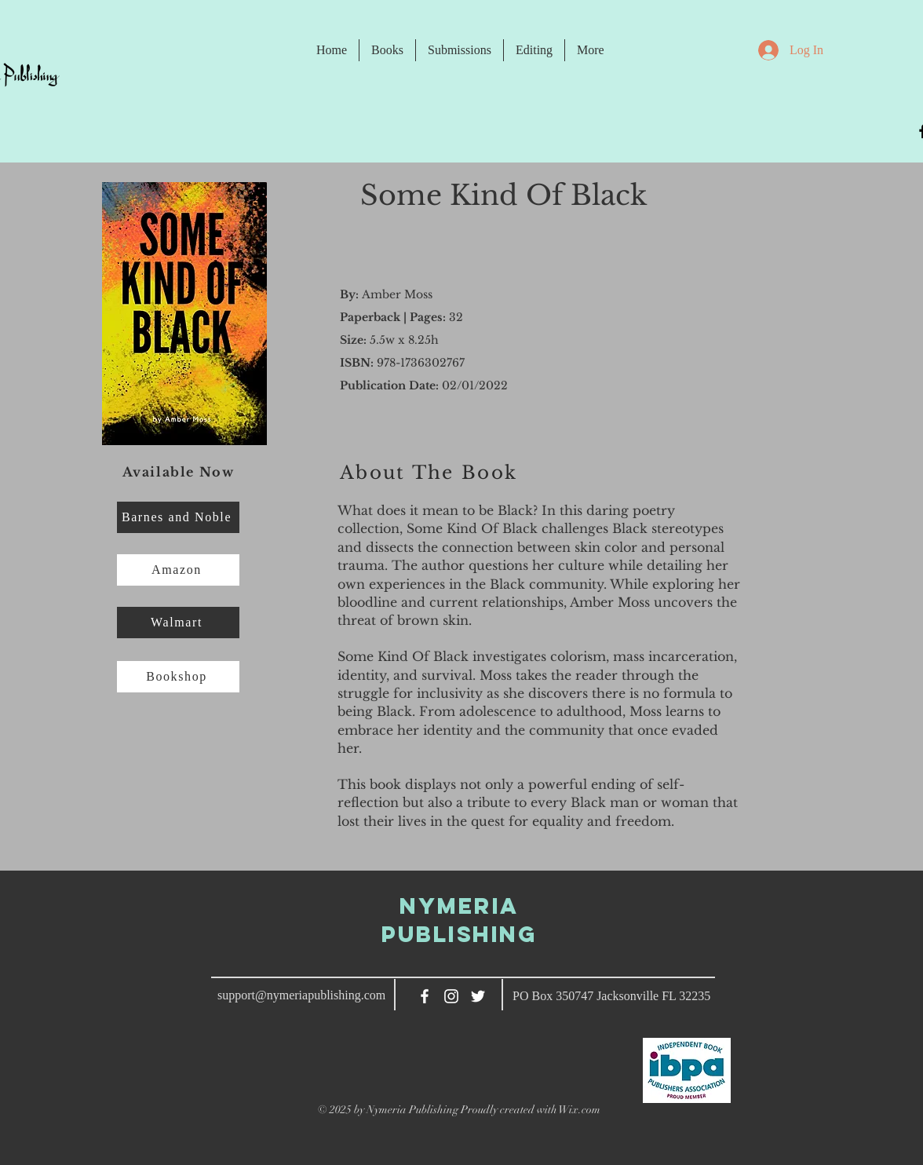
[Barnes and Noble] (178, 517)
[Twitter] (478, 996)
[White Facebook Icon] (424, 996)
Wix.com (579, 1109)
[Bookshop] (178, 676)
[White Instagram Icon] (451, 996)
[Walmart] (178, 622)
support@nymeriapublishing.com (301, 995)
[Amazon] (178, 570)
